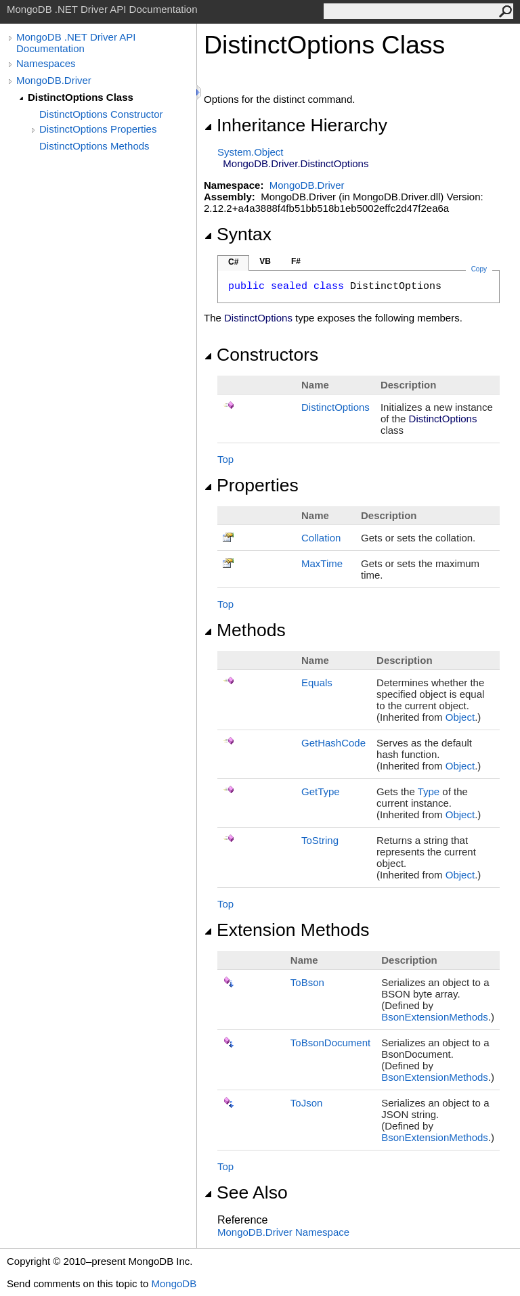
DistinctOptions (335, 407)
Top (225, 459)
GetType (320, 791)
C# (233, 262)
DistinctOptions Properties (97, 129)
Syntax (238, 234)
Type (429, 791)
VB (265, 261)
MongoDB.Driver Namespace (283, 1232)
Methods (245, 630)
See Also (246, 1192)
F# (296, 261)
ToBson (307, 982)
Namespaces (46, 63)
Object (460, 717)
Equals (316, 682)
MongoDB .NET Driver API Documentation (75, 42)
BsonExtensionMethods (434, 1017)
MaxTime (322, 563)
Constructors (261, 354)
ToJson (306, 1103)
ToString (320, 840)
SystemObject (250, 152)
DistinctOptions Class (80, 97)
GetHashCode (333, 742)
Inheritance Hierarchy (295, 125)
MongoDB (173, 1283)
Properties (251, 485)
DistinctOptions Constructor (101, 114)
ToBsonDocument (330, 1042)
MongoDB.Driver (53, 80)
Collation (321, 537)
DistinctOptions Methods (94, 146)
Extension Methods (287, 930)
